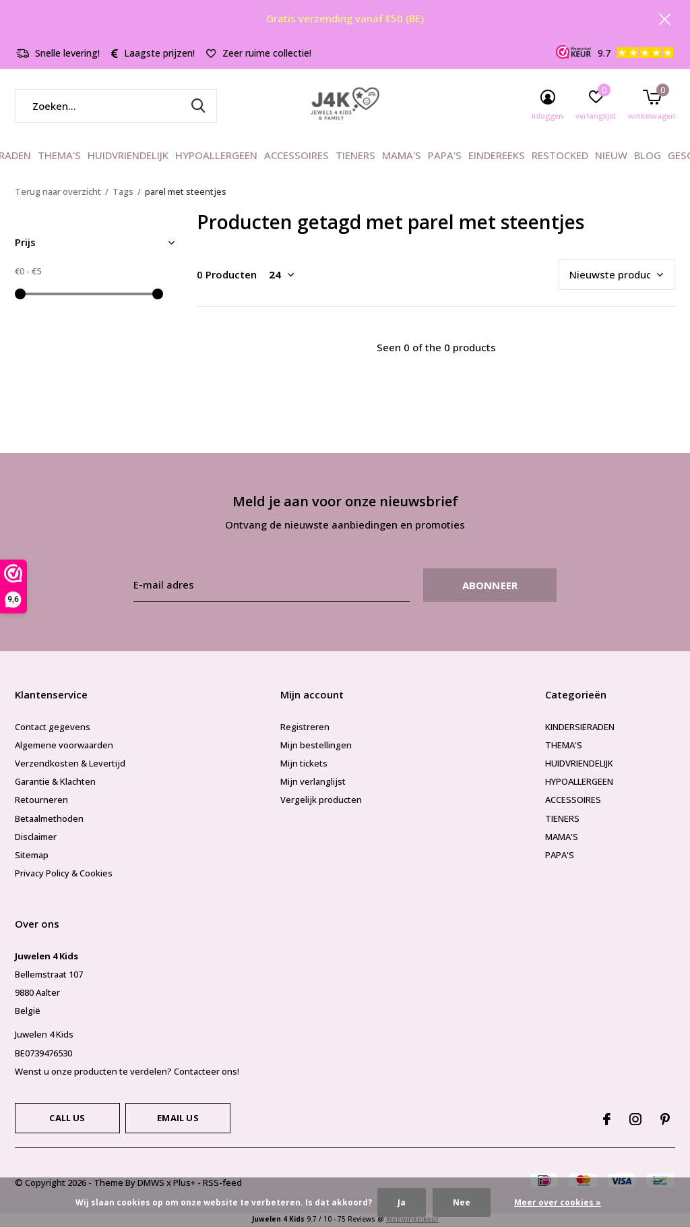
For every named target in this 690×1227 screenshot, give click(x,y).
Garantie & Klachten (55, 781)
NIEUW (611, 155)
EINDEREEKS (496, 155)
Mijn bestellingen (316, 745)
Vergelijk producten (321, 800)
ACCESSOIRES (296, 155)
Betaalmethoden (49, 818)
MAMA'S (401, 155)
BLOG (647, 155)
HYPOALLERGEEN (216, 155)
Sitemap (32, 855)
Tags (123, 191)
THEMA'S (59, 155)
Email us (177, 1118)
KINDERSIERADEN (580, 727)
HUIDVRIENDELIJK (128, 155)
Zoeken (198, 106)
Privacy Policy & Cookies (64, 873)
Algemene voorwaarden (64, 745)
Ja (402, 1202)
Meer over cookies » (557, 1202)
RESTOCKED (560, 155)
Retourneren (41, 800)
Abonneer (490, 585)
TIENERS (355, 155)
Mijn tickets (303, 763)
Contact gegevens (52, 727)
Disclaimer (36, 837)
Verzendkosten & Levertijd (70, 763)
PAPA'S (445, 155)
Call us (67, 1118)
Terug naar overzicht (58, 191)
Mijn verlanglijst (313, 781)
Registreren (305, 727)
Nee (461, 1202)
